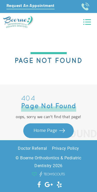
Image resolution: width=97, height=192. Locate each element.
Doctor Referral (32, 148)
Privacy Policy (65, 148)
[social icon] (39, 184)
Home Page (46, 130)
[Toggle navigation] (87, 22)
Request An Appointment (30, 6)
